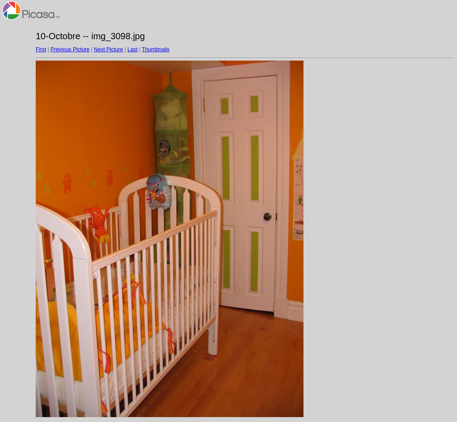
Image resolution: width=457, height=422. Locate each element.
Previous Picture (69, 49)
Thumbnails (156, 49)
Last (132, 49)
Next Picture (108, 49)
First (41, 49)
